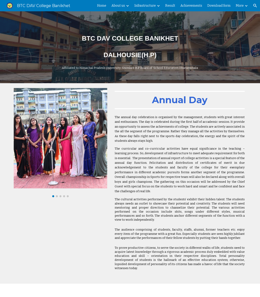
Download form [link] (219, 5)
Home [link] (101, 5)
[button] (255, 5)
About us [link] (118, 5)
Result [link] (170, 5)
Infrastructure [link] (145, 5)
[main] (130, 47)
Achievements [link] (191, 5)
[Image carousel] (60, 142)
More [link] (240, 5)
